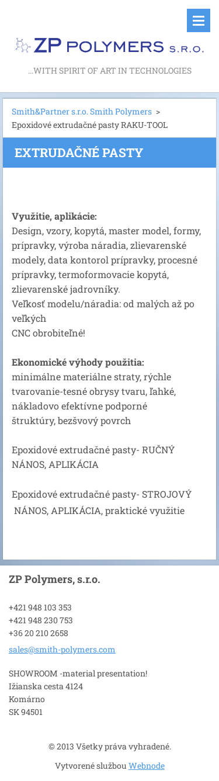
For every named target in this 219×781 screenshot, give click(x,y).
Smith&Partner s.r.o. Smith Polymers (82, 111)
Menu (198, 20)
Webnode (146, 765)
